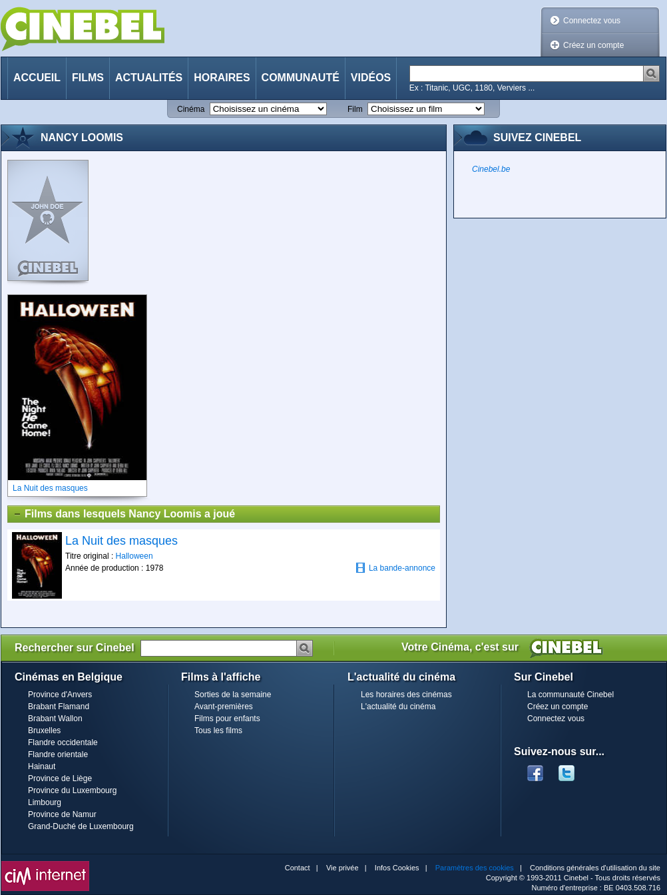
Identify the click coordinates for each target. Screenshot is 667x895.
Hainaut (41, 766)
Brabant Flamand (58, 706)
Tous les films (218, 730)
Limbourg (44, 802)
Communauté (300, 77)
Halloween (134, 556)
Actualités (148, 77)
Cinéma (190, 109)
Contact (297, 868)
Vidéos (371, 77)
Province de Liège (60, 778)
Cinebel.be (491, 169)
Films (88, 77)
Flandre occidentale (63, 742)
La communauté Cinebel (570, 694)
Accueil (37, 77)
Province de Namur (62, 814)
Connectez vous (591, 20)
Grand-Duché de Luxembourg (81, 826)
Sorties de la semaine (232, 694)
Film (355, 109)
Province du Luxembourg (72, 790)
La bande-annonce (395, 568)
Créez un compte (593, 45)
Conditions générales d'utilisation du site (595, 868)
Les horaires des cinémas (406, 694)
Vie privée (342, 868)
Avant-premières (223, 706)
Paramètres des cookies (474, 868)
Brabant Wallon (55, 718)
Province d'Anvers (60, 694)
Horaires (222, 77)
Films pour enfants (227, 718)
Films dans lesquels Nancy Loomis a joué (124, 514)
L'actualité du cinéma (398, 706)
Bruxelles (44, 730)
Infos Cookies (397, 868)
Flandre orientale (58, 754)
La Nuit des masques (121, 540)
